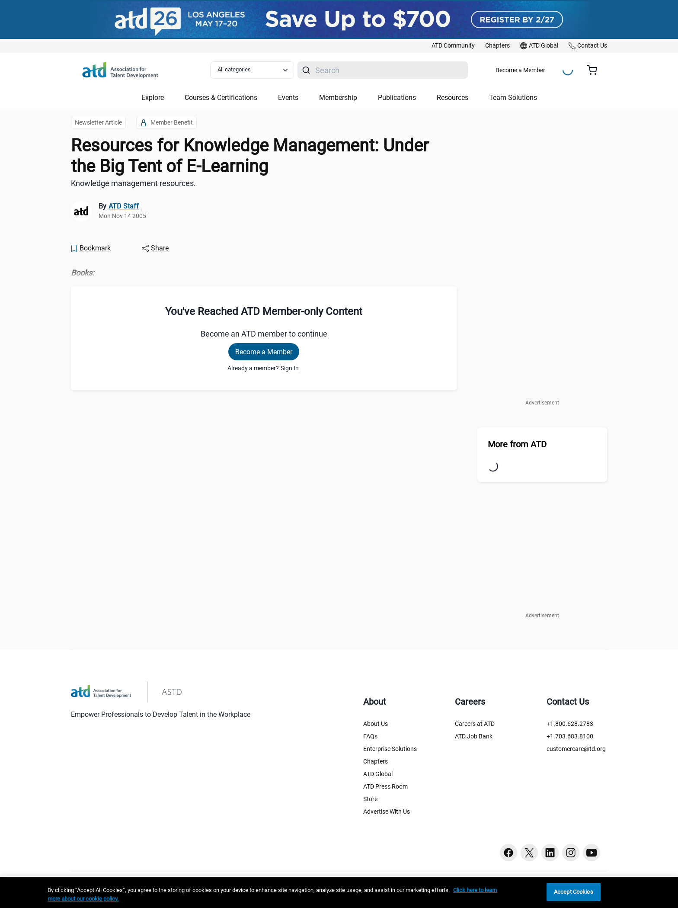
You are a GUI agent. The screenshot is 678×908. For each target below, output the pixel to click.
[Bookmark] (90, 248)
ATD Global (378, 773)
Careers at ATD (475, 723)
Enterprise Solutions (390, 748)
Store (370, 799)
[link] (453, 46)
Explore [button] (152, 97)
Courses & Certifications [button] (221, 97)
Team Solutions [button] (513, 97)
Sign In (290, 368)
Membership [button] (338, 97)
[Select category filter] (252, 70)
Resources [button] (452, 97)
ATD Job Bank (474, 736)
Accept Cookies (573, 892)
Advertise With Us (386, 811)
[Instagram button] (570, 852)
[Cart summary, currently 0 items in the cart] (595, 70)
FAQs (370, 736)
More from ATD (517, 444)
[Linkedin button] (550, 852)
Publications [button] (397, 97)
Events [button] (288, 97)
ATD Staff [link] (124, 206)
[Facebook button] (508, 852)
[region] (339, 892)
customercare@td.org (576, 748)
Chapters (375, 761)
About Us (375, 723)
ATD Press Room (385, 786)
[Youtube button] (591, 852)
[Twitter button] (529, 852)
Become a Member (520, 70)
